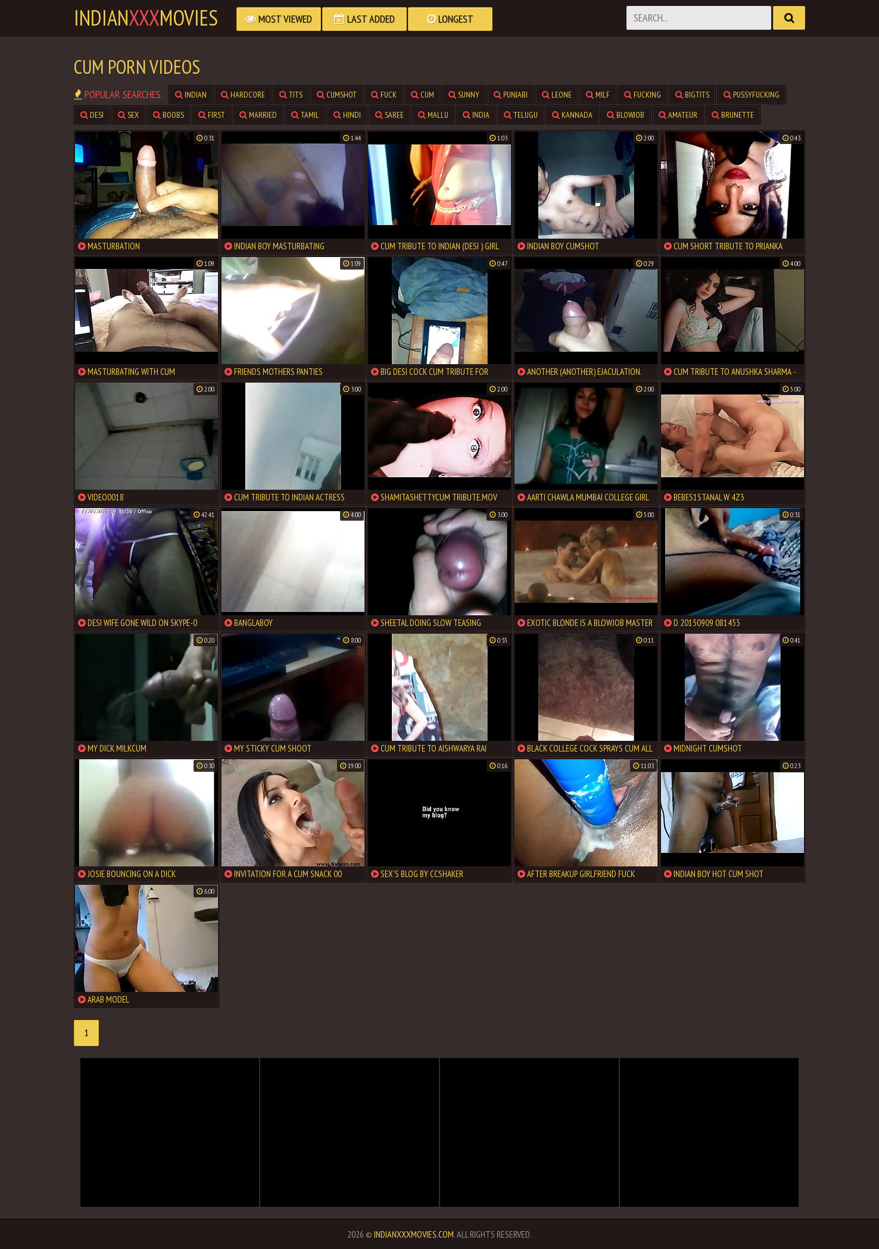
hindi (347, 114)
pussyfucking (752, 94)
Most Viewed (278, 19)
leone (557, 94)
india (476, 114)
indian (191, 94)
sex (128, 114)
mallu (433, 114)
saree (389, 114)
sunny (463, 94)
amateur (678, 114)
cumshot (337, 94)
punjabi (511, 94)
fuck (384, 94)
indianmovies (146, 18)
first (211, 114)
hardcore (243, 94)
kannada (572, 114)
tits (291, 94)
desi (92, 114)
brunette (733, 114)
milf (598, 94)
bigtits (692, 94)
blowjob (625, 114)
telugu (521, 114)
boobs (168, 114)
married (258, 114)
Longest (450, 19)
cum (422, 94)
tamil (305, 114)
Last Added (364, 19)
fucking (642, 94)
